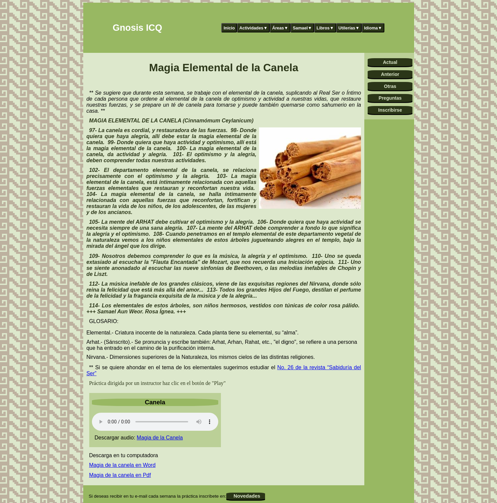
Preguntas (390, 98)
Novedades (247, 496)
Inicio (229, 27)
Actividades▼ (253, 27)
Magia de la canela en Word (122, 465)
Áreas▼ (280, 27)
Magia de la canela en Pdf (120, 475)
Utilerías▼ (348, 27)
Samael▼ (302, 27)
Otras (390, 86)
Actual (390, 62)
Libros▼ (325, 27)
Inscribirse (390, 110)
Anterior (390, 74)
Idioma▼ (373, 27)
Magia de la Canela (160, 437)
